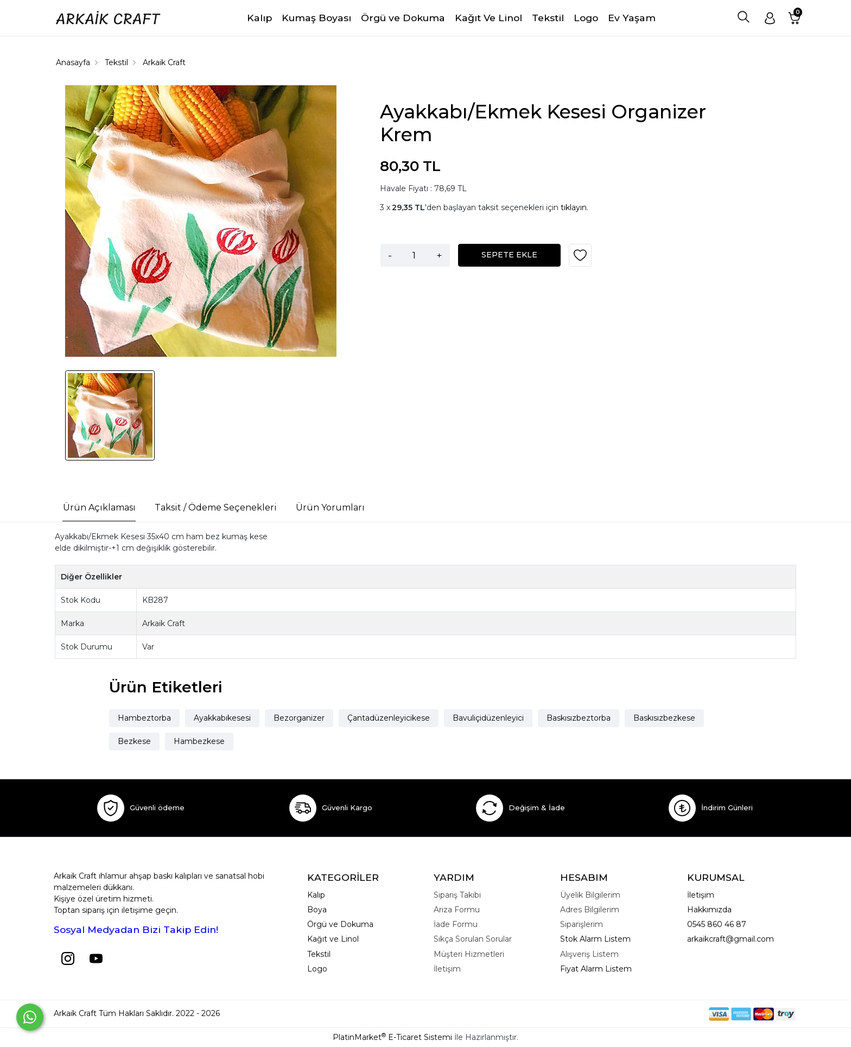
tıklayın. (574, 207)
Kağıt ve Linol (333, 939)
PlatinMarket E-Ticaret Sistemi (392, 1037)
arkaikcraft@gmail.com (730, 939)
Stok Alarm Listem (595, 939)
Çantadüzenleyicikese (388, 718)
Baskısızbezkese (664, 718)
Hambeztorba (144, 718)
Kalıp (316, 895)
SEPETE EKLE (509, 255)
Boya (317, 909)
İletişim (700, 895)
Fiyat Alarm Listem (596, 969)
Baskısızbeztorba (579, 718)
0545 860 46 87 (716, 924)
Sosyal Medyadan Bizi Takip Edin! (136, 929)
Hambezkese (199, 741)
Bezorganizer (299, 718)
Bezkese (134, 741)
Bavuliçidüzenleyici (488, 718)
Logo (317, 969)
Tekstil (319, 954)
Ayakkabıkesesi (222, 718)
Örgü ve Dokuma (340, 924)
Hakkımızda (709, 909)
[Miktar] (414, 255)
